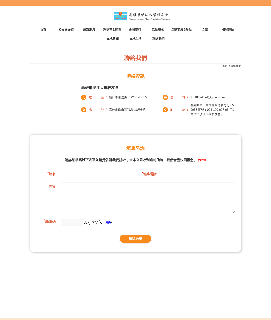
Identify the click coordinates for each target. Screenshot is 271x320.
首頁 (225, 65)
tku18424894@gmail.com (207, 97)
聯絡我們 (236, 65)
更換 (108, 222)
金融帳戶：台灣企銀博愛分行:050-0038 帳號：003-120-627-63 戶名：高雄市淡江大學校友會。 (214, 110)
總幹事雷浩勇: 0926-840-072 (128, 97)
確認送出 (135, 239)
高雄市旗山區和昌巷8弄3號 (127, 109)
